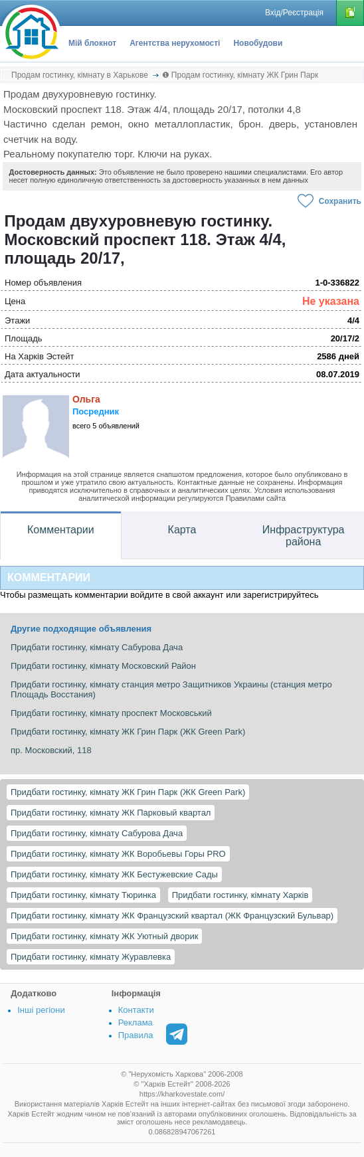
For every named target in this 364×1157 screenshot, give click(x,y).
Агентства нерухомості (175, 43)
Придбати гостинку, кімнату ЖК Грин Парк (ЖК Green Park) (128, 792)
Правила (135, 1035)
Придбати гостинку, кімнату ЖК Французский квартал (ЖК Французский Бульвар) (172, 916)
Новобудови (257, 43)
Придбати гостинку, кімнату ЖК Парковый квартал (111, 813)
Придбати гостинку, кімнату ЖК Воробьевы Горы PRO (118, 854)
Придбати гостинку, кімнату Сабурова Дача (97, 833)
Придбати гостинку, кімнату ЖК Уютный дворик (104, 936)
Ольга (86, 399)
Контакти (136, 1010)
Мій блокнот (92, 43)
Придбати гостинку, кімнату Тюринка (83, 895)
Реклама (135, 1022)
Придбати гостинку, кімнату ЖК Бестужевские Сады (114, 874)
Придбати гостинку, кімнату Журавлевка (91, 957)
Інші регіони (40, 1010)
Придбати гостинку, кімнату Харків (240, 895)
